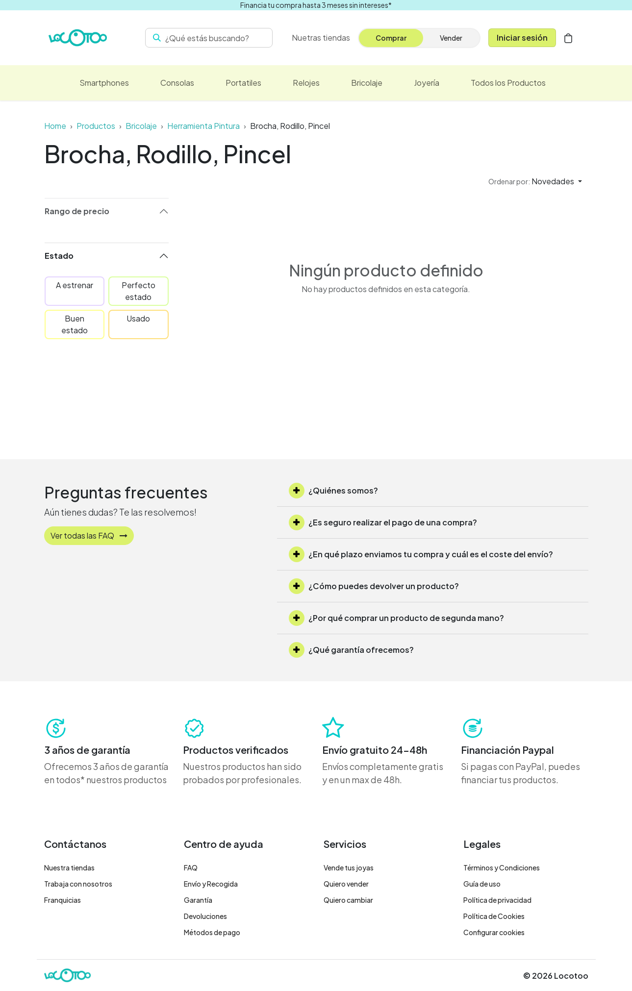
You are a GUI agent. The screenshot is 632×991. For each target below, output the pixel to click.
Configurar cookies (494, 932)
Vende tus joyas (349, 867)
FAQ (191, 867)
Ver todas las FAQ (89, 535)
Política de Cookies (494, 916)
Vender (451, 37)
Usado (138, 318)
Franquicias (62, 899)
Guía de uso (482, 883)
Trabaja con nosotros (78, 883)
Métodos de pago (212, 932)
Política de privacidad (497, 899)
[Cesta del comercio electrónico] (568, 38)
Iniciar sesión (522, 37)
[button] (535, 181)
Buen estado (74, 324)
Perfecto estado (138, 291)
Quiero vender (346, 883)
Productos (95, 126)
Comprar (391, 37)
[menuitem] (321, 38)
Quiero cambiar (348, 899)
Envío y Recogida (211, 883)
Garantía (198, 899)
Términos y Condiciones (501, 867)
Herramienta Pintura (203, 126)
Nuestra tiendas (69, 867)
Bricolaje (141, 126)
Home (55, 126)
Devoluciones (205, 916)
